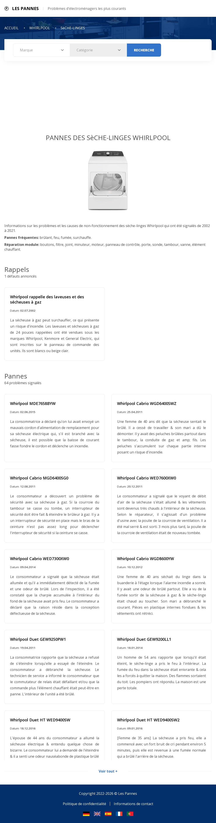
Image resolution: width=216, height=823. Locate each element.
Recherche (144, 50)
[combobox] (41, 50)
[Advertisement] (108, 100)
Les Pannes (127, 793)
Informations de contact (133, 803)
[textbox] (41, 50)
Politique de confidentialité (84, 803)
